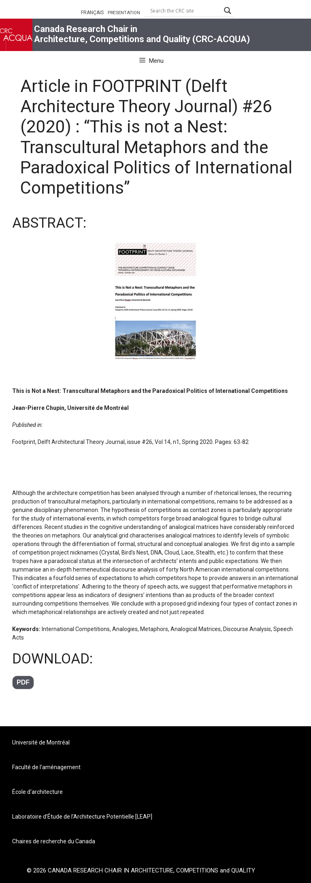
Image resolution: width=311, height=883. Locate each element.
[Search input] (185, 10)
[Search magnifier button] (227, 10)
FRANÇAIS (92, 12)
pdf (23, 682)
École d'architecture (37, 792)
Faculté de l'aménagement (46, 767)
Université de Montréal (41, 742)
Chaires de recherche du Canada (53, 841)
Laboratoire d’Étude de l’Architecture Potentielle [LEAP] (82, 816)
